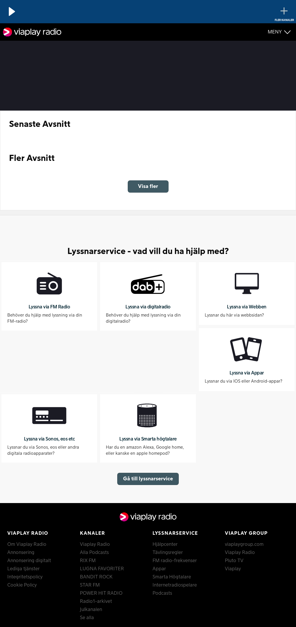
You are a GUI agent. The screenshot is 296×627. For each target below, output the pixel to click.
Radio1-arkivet (96, 601)
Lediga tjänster (23, 568)
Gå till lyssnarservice (148, 478)
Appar (159, 568)
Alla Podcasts (94, 552)
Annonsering (20, 552)
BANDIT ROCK (96, 577)
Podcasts (162, 593)
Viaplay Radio (95, 544)
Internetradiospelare (175, 585)
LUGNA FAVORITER (102, 568)
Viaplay (233, 568)
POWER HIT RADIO (101, 593)
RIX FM (88, 560)
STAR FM (90, 585)
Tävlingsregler (168, 552)
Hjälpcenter (165, 544)
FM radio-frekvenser (175, 560)
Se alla (87, 617)
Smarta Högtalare (172, 577)
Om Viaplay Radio (26, 544)
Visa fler (148, 186)
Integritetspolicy (25, 577)
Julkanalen (91, 609)
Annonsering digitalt (29, 560)
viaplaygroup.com (244, 544)
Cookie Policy (22, 585)
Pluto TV (234, 560)
